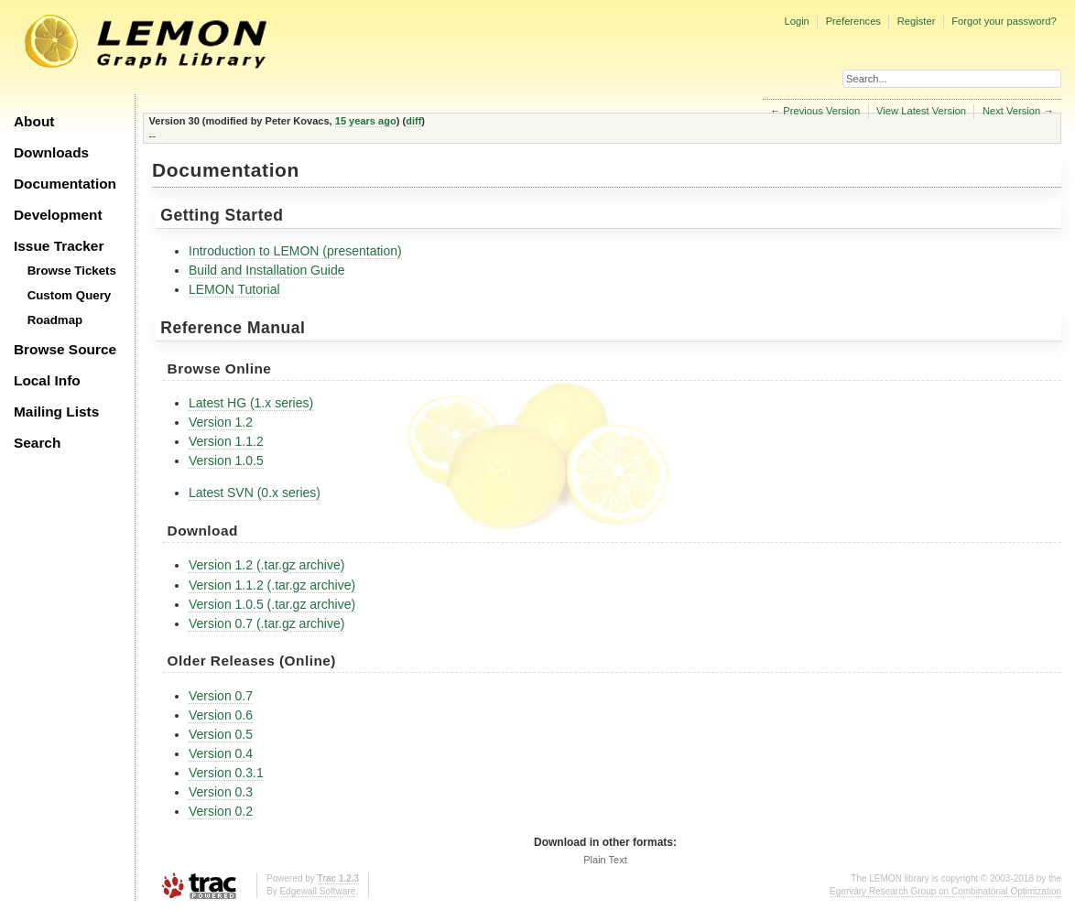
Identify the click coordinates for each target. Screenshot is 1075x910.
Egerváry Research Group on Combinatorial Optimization (945, 891)
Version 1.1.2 (226, 441)
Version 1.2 (221, 422)
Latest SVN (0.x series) (254, 492)
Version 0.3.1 (226, 772)
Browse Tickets (71, 270)
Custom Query (69, 295)
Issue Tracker (58, 246)
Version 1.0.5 (226, 460)
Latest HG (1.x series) (251, 402)
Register (916, 21)
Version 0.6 (221, 715)
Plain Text (605, 859)
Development (58, 214)
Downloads (51, 152)
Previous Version (821, 110)
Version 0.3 (221, 792)
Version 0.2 (221, 811)
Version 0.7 (221, 695)
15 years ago (365, 120)
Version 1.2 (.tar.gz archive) (266, 565)
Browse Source (65, 349)
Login (796, 21)
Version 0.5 (221, 734)
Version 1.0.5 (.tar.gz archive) (272, 604)
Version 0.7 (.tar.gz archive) (266, 623)
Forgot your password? (1003, 21)
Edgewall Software (317, 891)
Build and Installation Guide (266, 270)
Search (37, 442)
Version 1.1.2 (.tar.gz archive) (272, 585)
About (34, 121)
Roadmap (55, 320)
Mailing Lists (56, 411)
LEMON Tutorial (234, 289)
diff (413, 120)
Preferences (853, 21)
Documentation (65, 183)
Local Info (47, 380)
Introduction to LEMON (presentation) (295, 251)
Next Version (1011, 110)
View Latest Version (921, 110)
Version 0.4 (221, 753)
